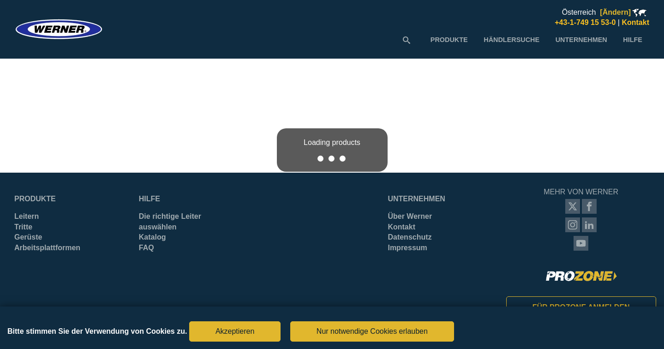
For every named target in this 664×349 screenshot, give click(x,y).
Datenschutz (409, 237)
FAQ (146, 248)
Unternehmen (416, 199)
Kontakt (401, 227)
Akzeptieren (235, 331)
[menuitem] (449, 39)
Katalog (152, 237)
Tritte (23, 227)
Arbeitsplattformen (47, 248)
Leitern (26, 216)
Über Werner (410, 216)
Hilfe (149, 199)
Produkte (35, 199)
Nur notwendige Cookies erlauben (372, 331)
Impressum (407, 248)
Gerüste (28, 237)
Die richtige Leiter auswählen (170, 221)
